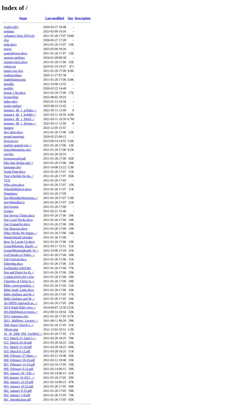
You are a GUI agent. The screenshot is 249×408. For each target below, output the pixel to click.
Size (70, 18)
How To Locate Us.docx (19, 241)
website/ (9, 31)
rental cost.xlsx (13, 71)
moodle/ (9, 84)
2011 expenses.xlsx (16, 316)
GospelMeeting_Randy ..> (20, 246)
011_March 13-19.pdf (18, 347)
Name (23, 18)
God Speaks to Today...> (19, 255)
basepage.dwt (12, 167)
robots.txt (10, 66)
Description (83, 18)
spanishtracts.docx (15, 53)
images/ (9, 127)
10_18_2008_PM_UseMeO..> (23, 333)
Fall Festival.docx (15, 259)
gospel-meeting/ (14, 136)
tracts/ (8, 49)
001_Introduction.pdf (17, 399)
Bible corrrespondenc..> (19, 285)
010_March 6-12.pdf (17, 351)
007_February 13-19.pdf (19, 364)
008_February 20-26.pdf (19, 360)
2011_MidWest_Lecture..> (21, 320)
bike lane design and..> (18, 163)
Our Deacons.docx (15, 228)
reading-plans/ (13, 75)
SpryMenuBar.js (14, 202)
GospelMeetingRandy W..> (21, 250)
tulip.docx (10, 44)
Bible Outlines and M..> (19, 294)
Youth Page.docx (14, 171)
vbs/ (6, 40)
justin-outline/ (13, 106)
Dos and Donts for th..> (19, 272)
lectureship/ (11, 97)
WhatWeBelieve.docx (18, 189)
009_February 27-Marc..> (20, 355)
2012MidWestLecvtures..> (21, 312)
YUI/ (7, 180)
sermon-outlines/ (14, 57)
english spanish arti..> (18, 145)
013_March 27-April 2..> (20, 338)
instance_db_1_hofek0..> (20, 114)
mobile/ (9, 88)
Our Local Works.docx (18, 220)
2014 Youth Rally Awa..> (20, 307)
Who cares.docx (14, 184)
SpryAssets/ (11, 206)
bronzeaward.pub (15, 158)
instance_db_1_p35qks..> (20, 110)
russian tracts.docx (15, 62)
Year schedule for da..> (18, 176)
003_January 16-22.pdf (18, 386)
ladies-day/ (11, 101)
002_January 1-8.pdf (17, 395)
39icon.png (11, 329)
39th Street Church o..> (19, 325)
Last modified (54, 18)
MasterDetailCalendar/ (18, 237)
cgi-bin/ (9, 154)
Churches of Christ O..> (19, 281)
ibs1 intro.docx (13, 132)
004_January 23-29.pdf (18, 382)
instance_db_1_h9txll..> (19, 119)
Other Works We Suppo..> (20, 233)
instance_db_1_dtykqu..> (20, 123)
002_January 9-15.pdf (18, 390)
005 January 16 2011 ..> (19, 377)
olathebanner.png (15, 79)
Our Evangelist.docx (17, 224)
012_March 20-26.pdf (18, 342)
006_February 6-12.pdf (18, 369)
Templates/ (11, 193)
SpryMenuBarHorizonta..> (21, 198)
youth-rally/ (11, 27)
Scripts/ (9, 211)
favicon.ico (11, 141)
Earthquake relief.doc (17, 268)
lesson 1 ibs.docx (15, 92)
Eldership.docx (13, 263)
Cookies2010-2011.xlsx (19, 277)
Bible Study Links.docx (19, 290)
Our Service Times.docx (19, 215)
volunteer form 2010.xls (19, 35)
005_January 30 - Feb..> (19, 373)
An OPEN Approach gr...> (20, 303)
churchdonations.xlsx (17, 149)
